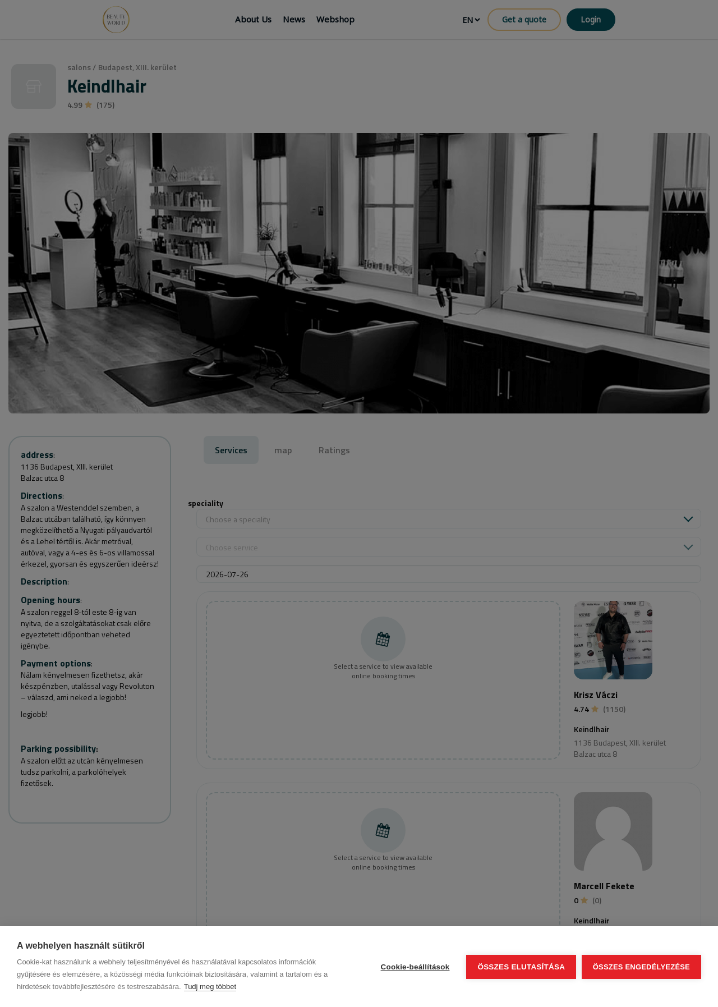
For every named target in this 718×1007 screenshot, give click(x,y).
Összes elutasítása (521, 967)
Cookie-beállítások (414, 967)
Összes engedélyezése (641, 967)
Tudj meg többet (210, 986)
